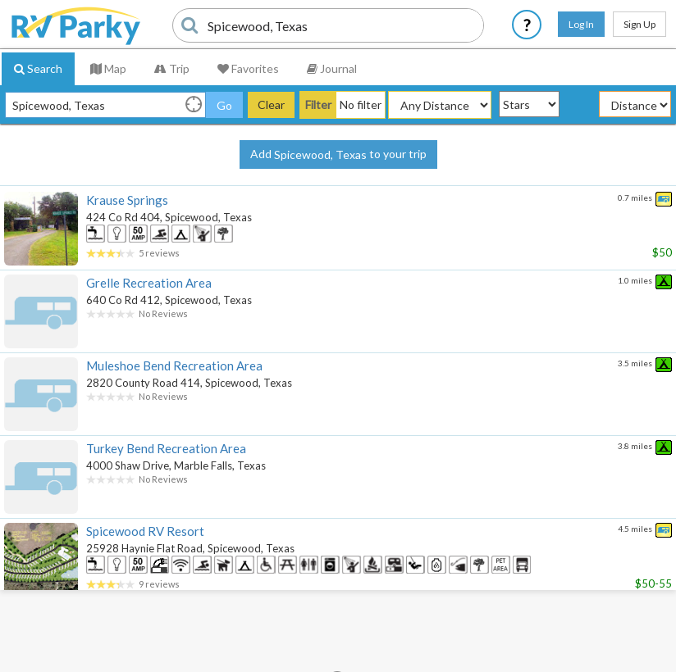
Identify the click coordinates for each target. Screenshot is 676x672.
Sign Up (639, 24)
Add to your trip (338, 155)
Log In (581, 24)
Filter (318, 104)
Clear (271, 104)
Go (224, 105)
